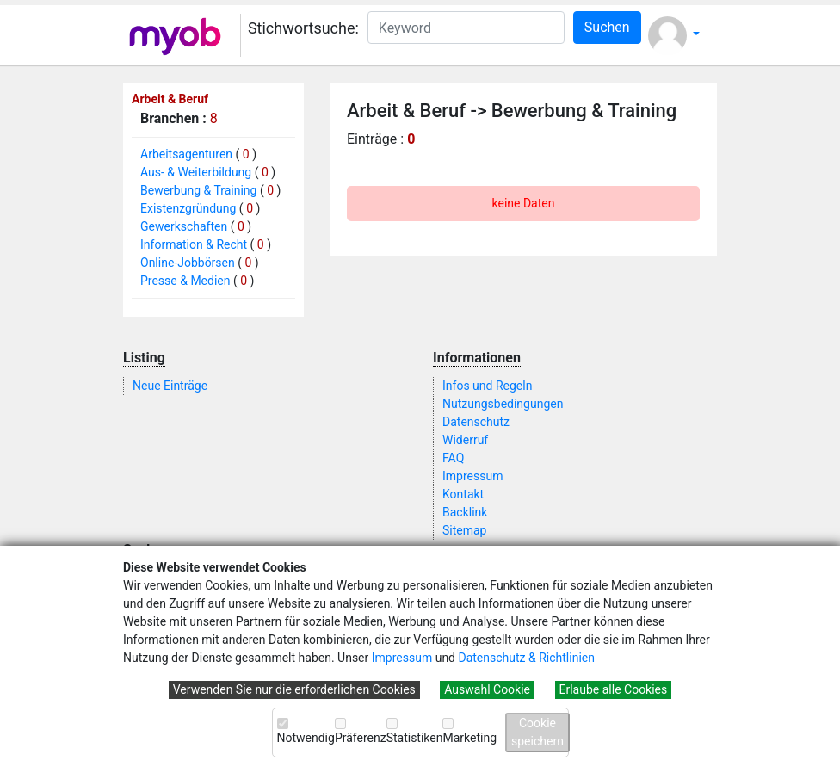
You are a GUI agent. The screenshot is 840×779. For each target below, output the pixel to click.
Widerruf (465, 440)
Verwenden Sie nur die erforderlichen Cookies (294, 689)
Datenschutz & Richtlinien (526, 658)
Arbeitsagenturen (186, 154)
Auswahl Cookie (487, 689)
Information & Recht (193, 244)
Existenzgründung (188, 208)
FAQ (453, 458)
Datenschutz (476, 422)
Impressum (402, 658)
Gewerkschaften (183, 226)
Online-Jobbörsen (187, 262)
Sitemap (464, 530)
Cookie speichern (537, 732)
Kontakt (463, 494)
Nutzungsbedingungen (502, 404)
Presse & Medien (185, 280)
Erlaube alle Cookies (613, 689)
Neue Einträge (170, 386)
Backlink (464, 512)
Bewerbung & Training (198, 190)
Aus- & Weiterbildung (195, 172)
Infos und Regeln (487, 386)
